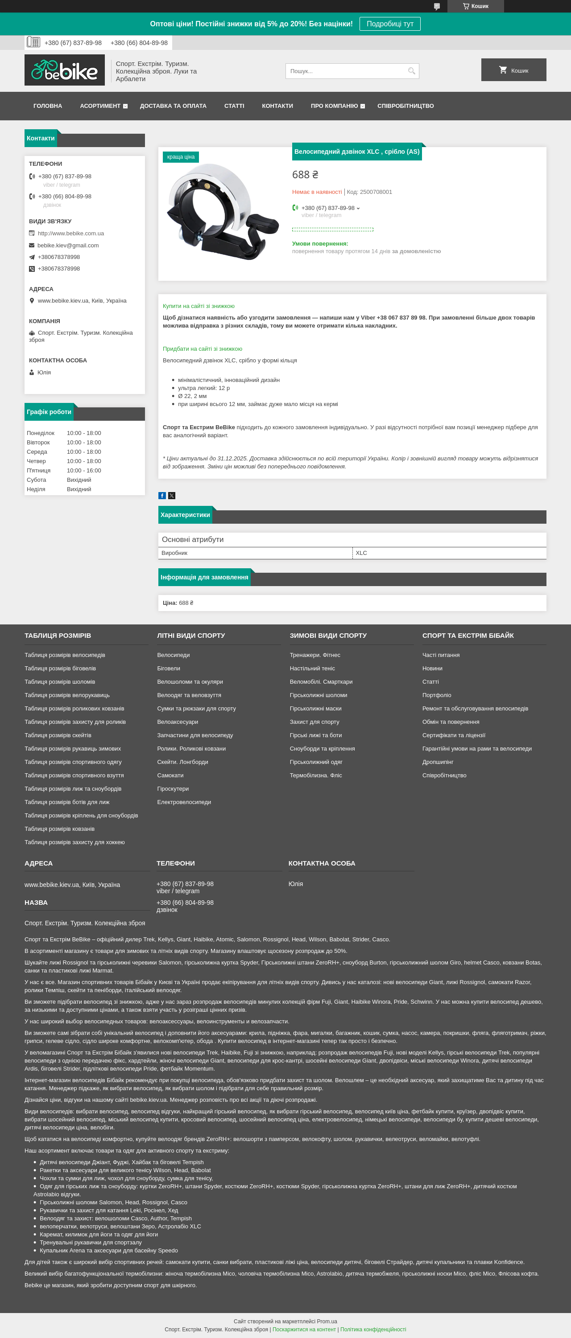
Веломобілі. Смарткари (321, 681)
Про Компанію (334, 106)
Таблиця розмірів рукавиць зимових (73, 748)
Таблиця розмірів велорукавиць (67, 695)
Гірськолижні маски (316, 708)
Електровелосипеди (184, 802)
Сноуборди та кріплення (322, 748)
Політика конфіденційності (373, 1329)
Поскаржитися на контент (304, 1329)
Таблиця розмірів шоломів (60, 681)
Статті (234, 106)
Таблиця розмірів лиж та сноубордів (73, 788)
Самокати (170, 775)
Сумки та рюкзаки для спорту (196, 708)
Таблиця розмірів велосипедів (65, 655)
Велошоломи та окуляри (190, 681)
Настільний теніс (312, 668)
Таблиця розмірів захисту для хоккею (75, 842)
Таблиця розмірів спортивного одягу (73, 762)
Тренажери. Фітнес (315, 655)
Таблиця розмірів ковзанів (60, 828)
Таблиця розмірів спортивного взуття (74, 775)
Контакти (278, 106)
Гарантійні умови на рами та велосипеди (477, 748)
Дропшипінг (438, 762)
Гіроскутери (173, 788)
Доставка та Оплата (173, 106)
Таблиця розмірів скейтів (58, 735)
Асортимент (100, 106)
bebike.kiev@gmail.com (68, 245)
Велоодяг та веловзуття (189, 695)
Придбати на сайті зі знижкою (202, 348)
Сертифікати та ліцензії (453, 735)
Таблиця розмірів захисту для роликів (75, 721)
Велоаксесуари (177, 721)
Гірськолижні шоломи (319, 695)
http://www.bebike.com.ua (71, 233)
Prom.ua (327, 1321)
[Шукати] (411, 71)
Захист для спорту (314, 721)
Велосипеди (173, 655)
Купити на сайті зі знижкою (199, 306)
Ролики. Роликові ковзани (191, 748)
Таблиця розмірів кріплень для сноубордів (81, 815)
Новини (432, 668)
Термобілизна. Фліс (316, 775)
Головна (47, 106)
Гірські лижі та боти (316, 735)
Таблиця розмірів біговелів (60, 668)
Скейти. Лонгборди (182, 762)
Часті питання (441, 655)
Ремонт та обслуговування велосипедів (475, 708)
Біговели (168, 668)
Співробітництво (405, 106)
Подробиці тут (390, 24)
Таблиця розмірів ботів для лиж (67, 802)
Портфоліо (436, 695)
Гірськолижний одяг (316, 762)
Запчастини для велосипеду (195, 735)
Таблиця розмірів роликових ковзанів (74, 708)
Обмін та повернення (451, 721)
